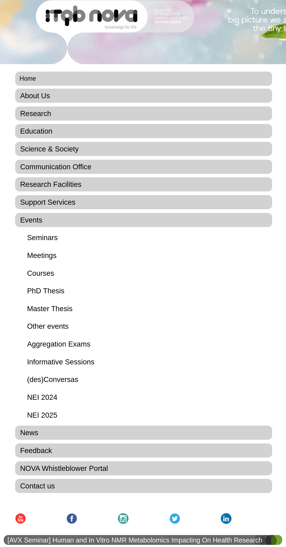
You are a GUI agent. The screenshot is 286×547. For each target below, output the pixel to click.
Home (28, 78)
